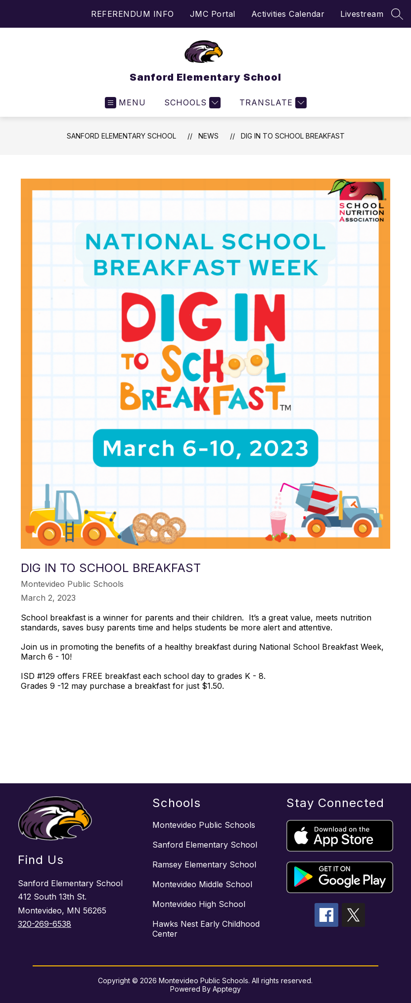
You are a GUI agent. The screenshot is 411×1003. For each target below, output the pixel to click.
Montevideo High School (198, 904)
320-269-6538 (44, 924)
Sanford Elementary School (121, 136)
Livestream (361, 14)
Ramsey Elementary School (204, 864)
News (208, 136)
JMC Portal (212, 14)
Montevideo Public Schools (203, 825)
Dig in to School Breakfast (293, 136)
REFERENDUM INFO (132, 14)
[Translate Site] (272, 102)
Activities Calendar (288, 14)
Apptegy (227, 989)
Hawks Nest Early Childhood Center (206, 929)
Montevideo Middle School (202, 884)
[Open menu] (125, 102)
